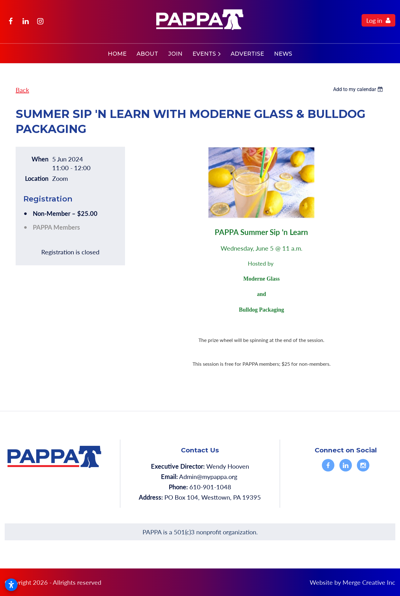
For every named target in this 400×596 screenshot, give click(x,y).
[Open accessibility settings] (11, 584)
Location (36, 178)
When (40, 159)
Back (22, 90)
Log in (374, 20)
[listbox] (358, 89)
